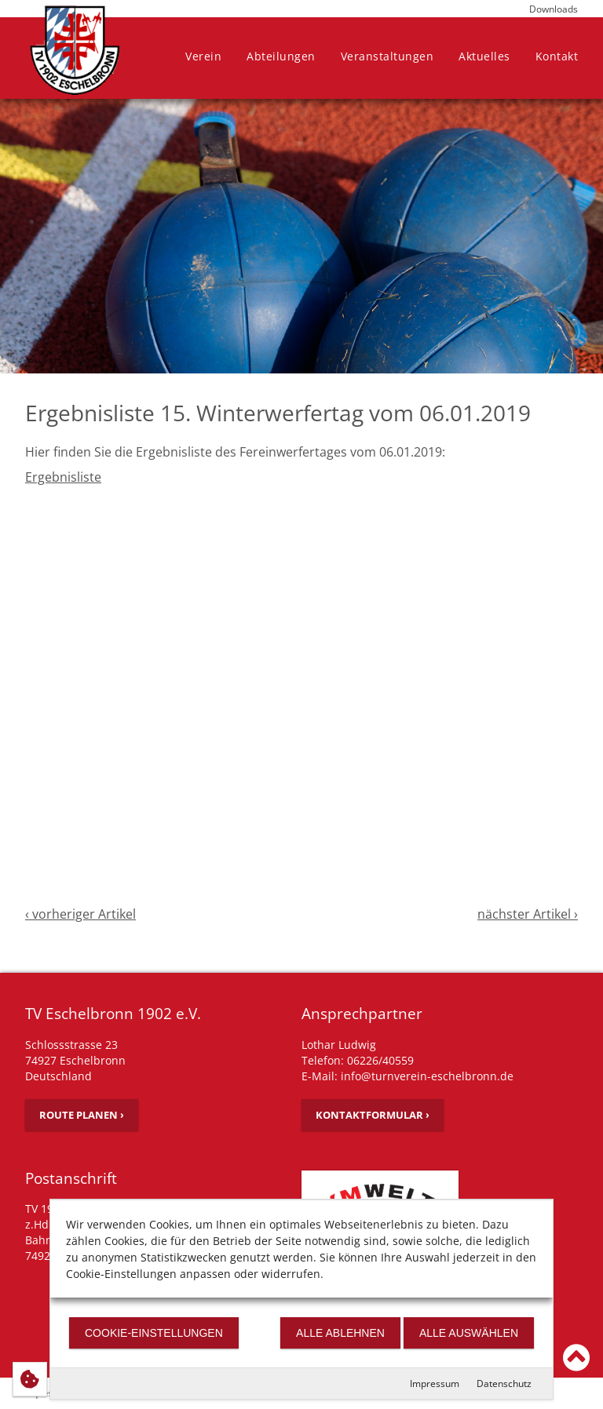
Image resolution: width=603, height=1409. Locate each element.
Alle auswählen (468, 1333)
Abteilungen (281, 56)
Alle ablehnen (340, 1333)
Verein (203, 56)
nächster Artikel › (527, 914)
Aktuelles (484, 56)
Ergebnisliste (63, 477)
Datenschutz (504, 1383)
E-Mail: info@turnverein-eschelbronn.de (407, 1076)
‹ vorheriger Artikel (80, 914)
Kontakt (557, 56)
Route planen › (81, 1115)
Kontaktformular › (372, 1115)
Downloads (553, 9)
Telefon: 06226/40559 (358, 1060)
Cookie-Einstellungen (154, 1333)
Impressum (434, 1383)
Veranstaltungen (387, 56)
